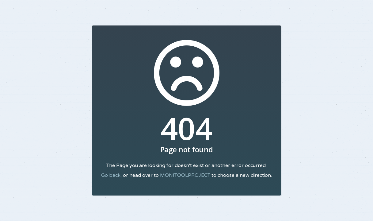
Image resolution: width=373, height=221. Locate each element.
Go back (110, 175)
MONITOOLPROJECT (185, 175)
